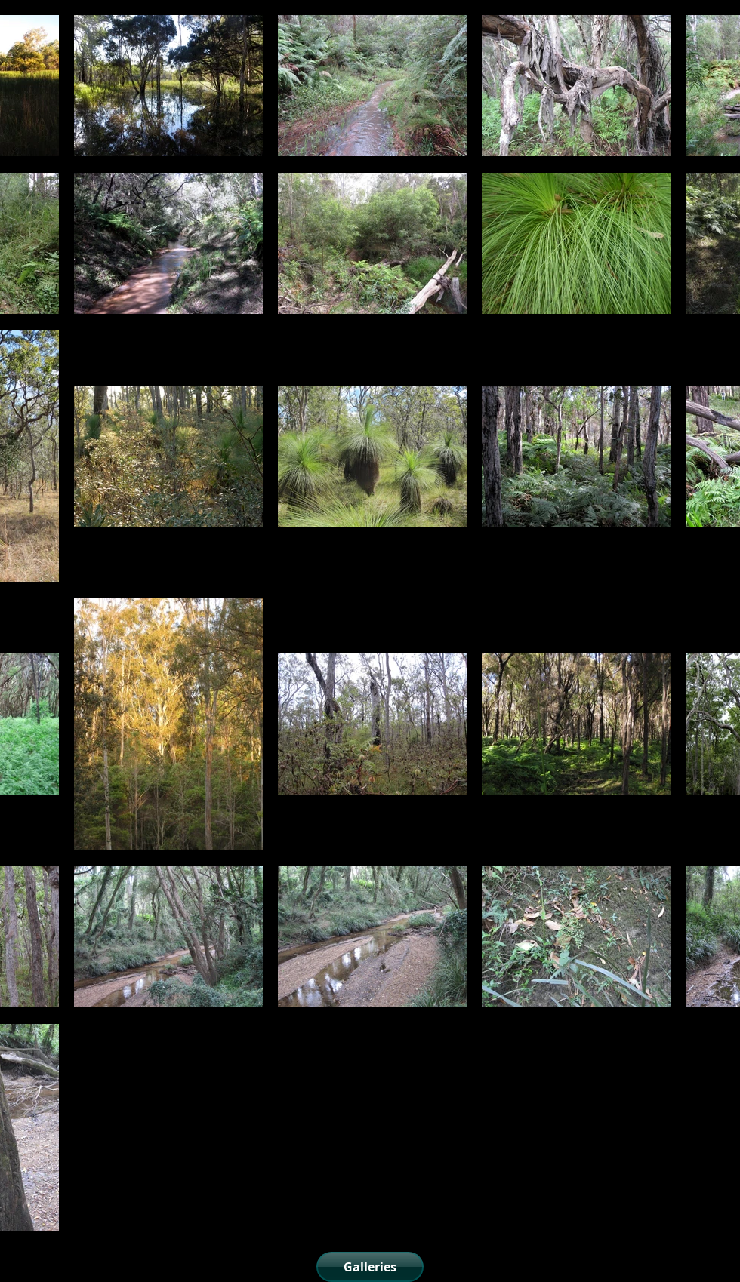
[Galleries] (370, 1267)
